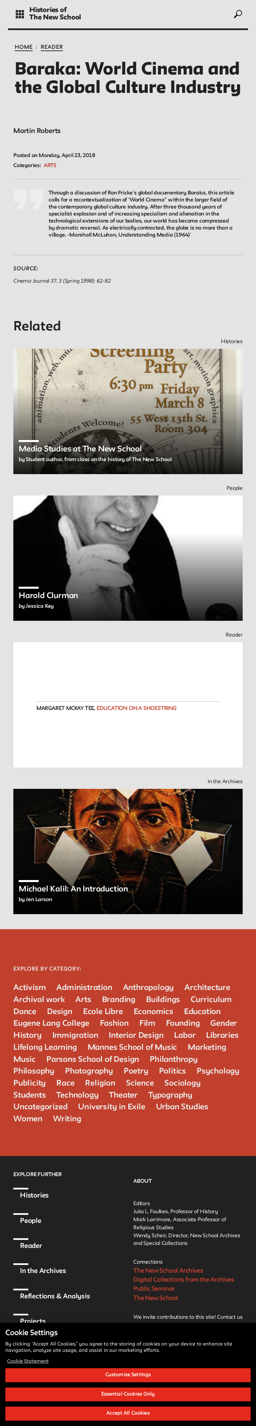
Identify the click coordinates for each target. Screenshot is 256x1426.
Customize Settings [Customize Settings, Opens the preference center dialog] (128, 1381)
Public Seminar (154, 1289)
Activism (29, 987)
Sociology (182, 1083)
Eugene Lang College (51, 1023)
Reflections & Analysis (55, 1297)
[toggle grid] (19, 14)
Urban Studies (182, 1107)
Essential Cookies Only (128, 1400)
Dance (24, 1011)
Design (59, 1011)
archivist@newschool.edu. (175, 1326)
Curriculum (211, 999)
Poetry (136, 1071)
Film (147, 1023)
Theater (123, 1095)
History (27, 1035)
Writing (67, 1119)
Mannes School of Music (132, 1047)
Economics (153, 1011)
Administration (84, 987)
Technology (77, 1095)
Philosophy (33, 1071)
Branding (118, 999)
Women (27, 1119)
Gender (223, 1023)
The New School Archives (168, 1271)
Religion (100, 1083)
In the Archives (43, 1271)
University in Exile (111, 1107)
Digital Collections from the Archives (183, 1280)
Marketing (207, 1047)
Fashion (114, 1023)
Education (202, 1011)
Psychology (218, 1071)
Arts (50, 165)
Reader (52, 47)
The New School (55, 18)
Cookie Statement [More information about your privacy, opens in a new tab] (28, 1367)
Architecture (207, 987)
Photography (89, 1071)
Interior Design (136, 1035)
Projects (32, 1322)
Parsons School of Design (92, 1059)
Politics (172, 1071)
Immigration (75, 1035)
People (30, 1221)
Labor (184, 1035)
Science (140, 1083)
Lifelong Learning (45, 1047)
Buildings (163, 999)
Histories (34, 1196)
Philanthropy (174, 1059)
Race (65, 1083)
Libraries (222, 1035)
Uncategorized (40, 1107)
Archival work (39, 999)
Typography (170, 1095)
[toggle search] (238, 14)
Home (24, 47)
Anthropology (148, 987)
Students (29, 1095)
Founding (183, 1023)
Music (24, 1059)
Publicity (29, 1083)
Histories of (48, 10)
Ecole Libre (103, 1011)
